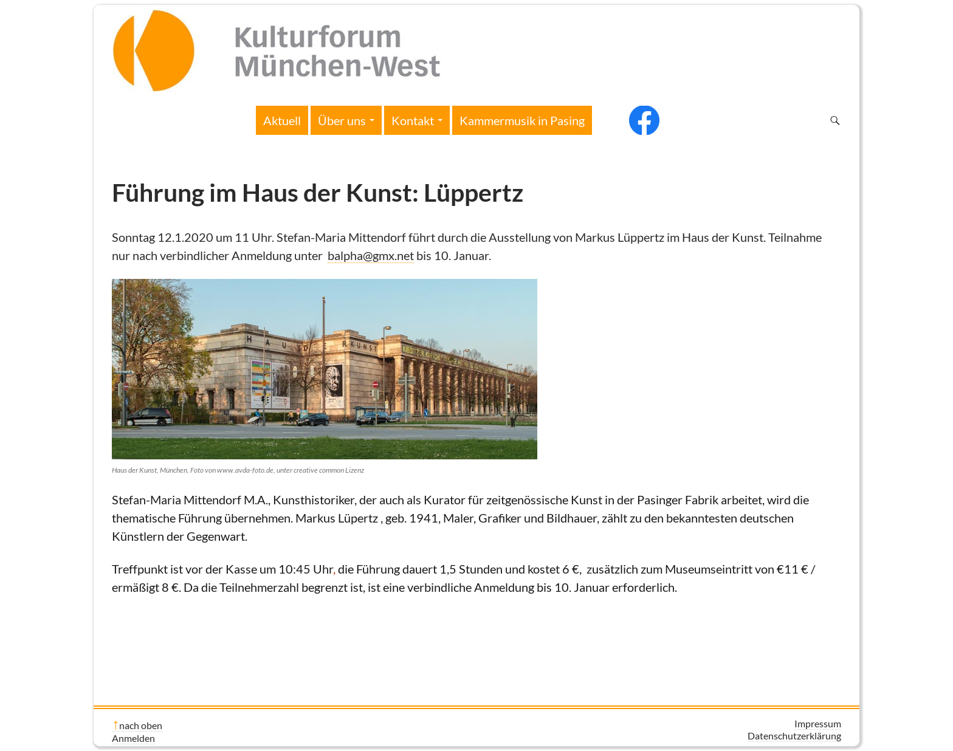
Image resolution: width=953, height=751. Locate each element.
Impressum (817, 723)
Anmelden (133, 738)
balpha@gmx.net (371, 255)
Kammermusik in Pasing (522, 120)
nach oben (140, 725)
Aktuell (282, 120)
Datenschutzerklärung (794, 735)
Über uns (342, 120)
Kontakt (412, 120)
